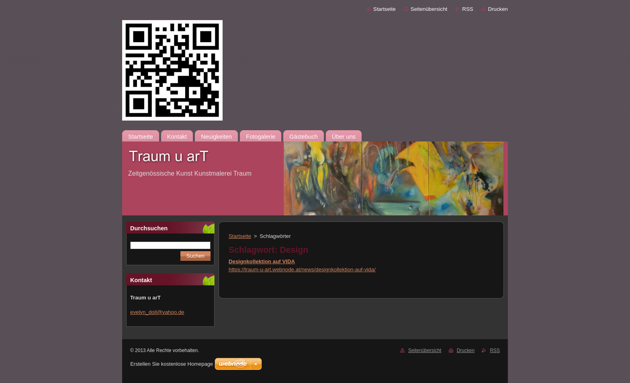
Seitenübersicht (429, 9)
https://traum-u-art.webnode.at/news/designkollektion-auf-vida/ (302, 269)
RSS (467, 9)
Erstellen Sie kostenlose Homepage (171, 364)
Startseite (384, 9)
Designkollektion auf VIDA (262, 261)
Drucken (498, 9)
